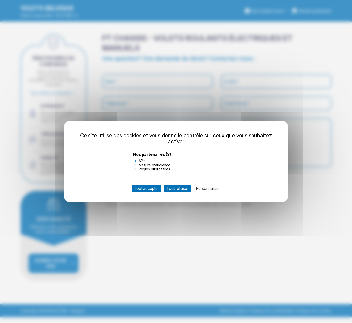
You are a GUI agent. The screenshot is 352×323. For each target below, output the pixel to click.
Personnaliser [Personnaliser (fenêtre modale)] (208, 188)
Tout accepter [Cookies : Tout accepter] (146, 188)
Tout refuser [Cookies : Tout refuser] (177, 188)
